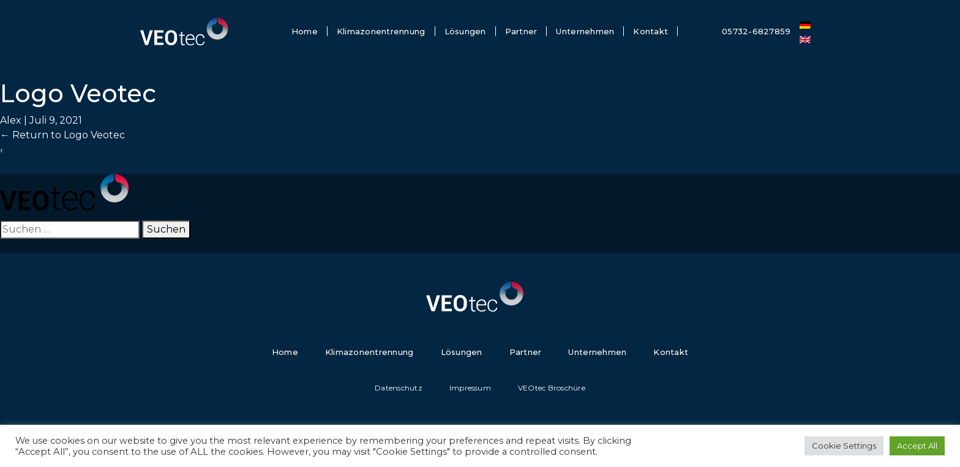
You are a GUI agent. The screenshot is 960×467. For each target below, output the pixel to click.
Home (304, 31)
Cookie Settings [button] (844, 445)
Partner (521, 31)
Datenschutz (398, 387)
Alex (10, 120)
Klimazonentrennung (381, 31)
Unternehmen (585, 31)
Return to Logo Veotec (62, 135)
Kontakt (650, 31)
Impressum (470, 387)
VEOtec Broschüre (551, 387)
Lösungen (465, 31)
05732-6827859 (756, 31)
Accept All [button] (917, 445)
